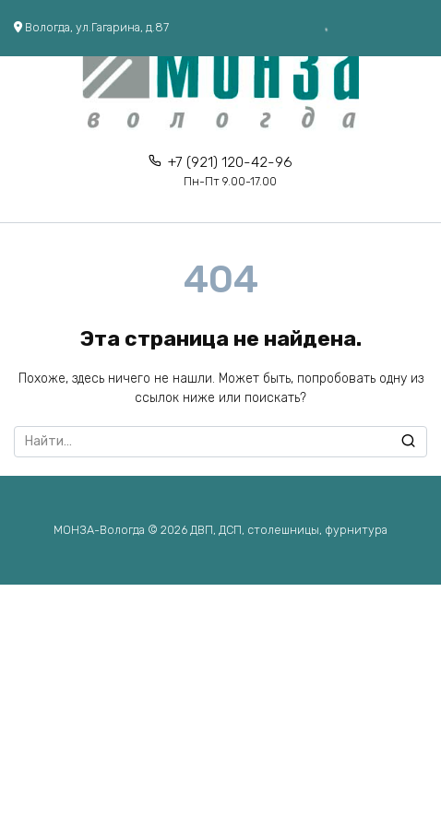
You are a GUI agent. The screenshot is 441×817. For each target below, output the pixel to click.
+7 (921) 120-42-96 (230, 171)
